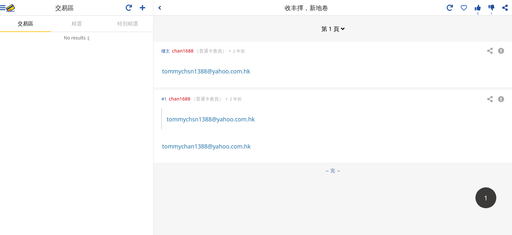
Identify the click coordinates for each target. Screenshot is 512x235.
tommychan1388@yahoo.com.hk (206, 146)
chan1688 (183, 51)
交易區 (25, 23)
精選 (77, 23)
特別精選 (127, 23)
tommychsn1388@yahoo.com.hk (206, 71)
